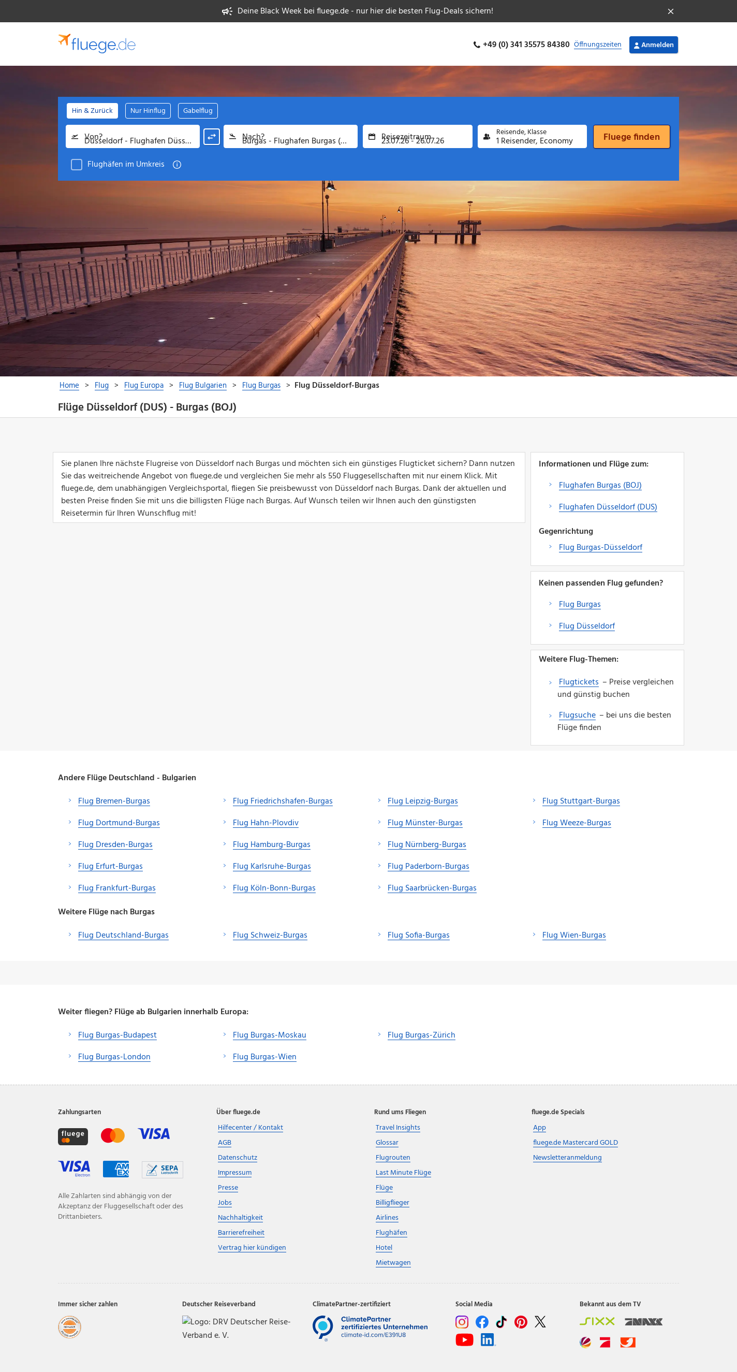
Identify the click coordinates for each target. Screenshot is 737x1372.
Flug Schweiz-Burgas (270, 933)
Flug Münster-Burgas (425, 821)
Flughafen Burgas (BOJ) (600, 483)
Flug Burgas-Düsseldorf (600, 545)
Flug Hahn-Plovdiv (266, 821)
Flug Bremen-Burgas (114, 799)
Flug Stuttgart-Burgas (581, 799)
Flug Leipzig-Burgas (423, 799)
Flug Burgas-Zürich (421, 1033)
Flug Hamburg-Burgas (272, 843)
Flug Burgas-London (114, 1055)
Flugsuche (577, 713)
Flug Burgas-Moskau (269, 1033)
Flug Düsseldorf (587, 624)
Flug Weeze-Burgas (576, 821)
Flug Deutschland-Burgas (123, 933)
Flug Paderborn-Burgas (428, 864)
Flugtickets (579, 680)
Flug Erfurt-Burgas (110, 864)
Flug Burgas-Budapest (117, 1033)
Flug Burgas (580, 602)
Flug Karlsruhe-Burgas (272, 864)
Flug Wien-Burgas (574, 933)
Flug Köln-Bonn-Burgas (274, 886)
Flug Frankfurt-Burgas (117, 886)
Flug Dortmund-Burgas (119, 821)
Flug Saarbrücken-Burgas (432, 886)
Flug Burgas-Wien (265, 1055)
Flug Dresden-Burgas (115, 843)
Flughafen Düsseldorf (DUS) (608, 505)
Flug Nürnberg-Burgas (427, 843)
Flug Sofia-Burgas (419, 933)
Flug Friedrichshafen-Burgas (283, 799)
